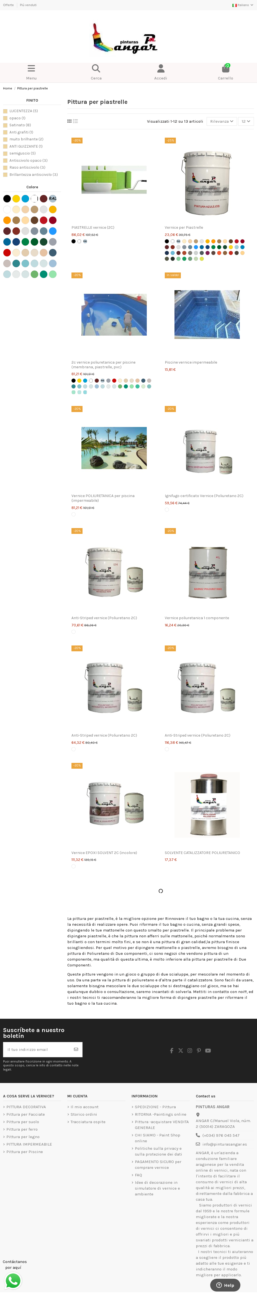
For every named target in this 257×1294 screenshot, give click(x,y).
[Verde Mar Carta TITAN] (190, 259)
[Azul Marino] (207, 247)
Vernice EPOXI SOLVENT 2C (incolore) (104, 852)
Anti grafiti (21, 132)
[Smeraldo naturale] (126, 386)
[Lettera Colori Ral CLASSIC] (85, 241)
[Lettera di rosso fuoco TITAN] (231, 253)
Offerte (9, 5)
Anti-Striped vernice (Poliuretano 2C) (104, 618)
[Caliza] (137, 381)
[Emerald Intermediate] (132, 386)
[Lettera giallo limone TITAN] (231, 247)
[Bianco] (79, 241)
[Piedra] (126, 381)
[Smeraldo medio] (120, 386)
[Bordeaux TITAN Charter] (178, 253)
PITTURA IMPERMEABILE (29, 1144)
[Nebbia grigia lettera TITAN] (196, 253)
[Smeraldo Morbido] (137, 386)
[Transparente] (73, 514)
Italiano (243, 5)
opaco (17, 118)
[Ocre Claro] (120, 381)
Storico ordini (84, 1114)
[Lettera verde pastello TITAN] (196, 259)
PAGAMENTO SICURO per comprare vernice (158, 1164)
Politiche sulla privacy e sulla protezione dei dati (158, 1151)
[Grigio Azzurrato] (190, 247)
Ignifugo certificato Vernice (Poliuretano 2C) (204, 495)
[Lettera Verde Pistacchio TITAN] (202, 259)
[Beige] (196, 241)
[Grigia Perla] (178, 247)
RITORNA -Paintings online (160, 1114)
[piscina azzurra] (85, 381)
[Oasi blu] (73, 386)
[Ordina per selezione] (222, 121)
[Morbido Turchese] (114, 386)
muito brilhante (26, 139)
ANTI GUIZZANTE (26, 146)
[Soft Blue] (91, 386)
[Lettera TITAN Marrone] (213, 253)
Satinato (20, 125)
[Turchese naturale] (79, 386)
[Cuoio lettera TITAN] (184, 253)
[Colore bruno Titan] (231, 241)
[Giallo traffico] (79, 381)
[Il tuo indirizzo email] (36, 1049)
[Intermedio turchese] (103, 386)
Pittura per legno (23, 1136)
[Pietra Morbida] (149, 381)
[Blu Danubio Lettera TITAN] (173, 253)
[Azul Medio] (196, 247)
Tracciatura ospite (88, 1121)
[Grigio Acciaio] (184, 247)
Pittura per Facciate (25, 1114)
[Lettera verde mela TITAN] (184, 259)
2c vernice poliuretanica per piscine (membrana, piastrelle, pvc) (103, 364)
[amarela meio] (213, 241)
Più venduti (28, 5)
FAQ (138, 1174)
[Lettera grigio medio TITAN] (202, 253)
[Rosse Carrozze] (167, 247)
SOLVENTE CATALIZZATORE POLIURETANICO (202, 852)
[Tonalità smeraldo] (143, 386)
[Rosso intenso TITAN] (242, 241)
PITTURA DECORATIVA (26, 1106)
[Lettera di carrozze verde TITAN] (173, 259)
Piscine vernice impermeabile (191, 362)
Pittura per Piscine (24, 1151)
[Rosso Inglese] (173, 247)
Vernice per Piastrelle (184, 227)
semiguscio (22, 153)
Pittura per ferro (22, 1129)
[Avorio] (184, 241)
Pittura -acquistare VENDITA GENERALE (162, 1124)
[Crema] (190, 241)
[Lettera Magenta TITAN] (207, 253)
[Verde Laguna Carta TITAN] (178, 259)
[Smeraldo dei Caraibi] (73, 392)
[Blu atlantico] (143, 381)
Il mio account (85, 1106)
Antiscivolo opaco (28, 160)
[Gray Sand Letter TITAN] (190, 253)
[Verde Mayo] (225, 247)
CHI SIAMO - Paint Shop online (157, 1138)
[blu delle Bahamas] (85, 392)
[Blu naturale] (97, 386)
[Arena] (132, 381)
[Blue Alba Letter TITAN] (237, 247)
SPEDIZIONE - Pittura (155, 1106)
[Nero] (73, 241)
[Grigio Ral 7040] (108, 381)
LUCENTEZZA (23, 111)
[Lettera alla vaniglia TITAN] (242, 253)
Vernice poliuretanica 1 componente (197, 618)
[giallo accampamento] (207, 241)
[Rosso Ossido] (97, 381)
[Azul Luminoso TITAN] (202, 247)
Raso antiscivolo (27, 167)
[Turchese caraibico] (79, 392)
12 (246, 121)
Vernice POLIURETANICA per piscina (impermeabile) (103, 498)
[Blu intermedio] (85, 386)
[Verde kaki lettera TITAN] (167, 259)
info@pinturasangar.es (224, 1144)
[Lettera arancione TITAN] (219, 253)
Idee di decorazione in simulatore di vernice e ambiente (157, 1188)
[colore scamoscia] (219, 241)
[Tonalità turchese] (108, 386)
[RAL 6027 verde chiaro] (149, 386)
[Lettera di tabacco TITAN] (237, 253)
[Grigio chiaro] (202, 241)
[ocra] (225, 241)
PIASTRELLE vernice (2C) (92, 227)
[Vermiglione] (237, 241)
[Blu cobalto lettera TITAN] (167, 253)
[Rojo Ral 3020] (114, 381)
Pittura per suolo (22, 1121)
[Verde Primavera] (213, 247)
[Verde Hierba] (219, 247)
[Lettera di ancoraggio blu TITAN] (242, 247)
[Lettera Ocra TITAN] (225, 253)
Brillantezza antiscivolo (33, 174)
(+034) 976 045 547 (221, 1135)
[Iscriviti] (76, 1049)
